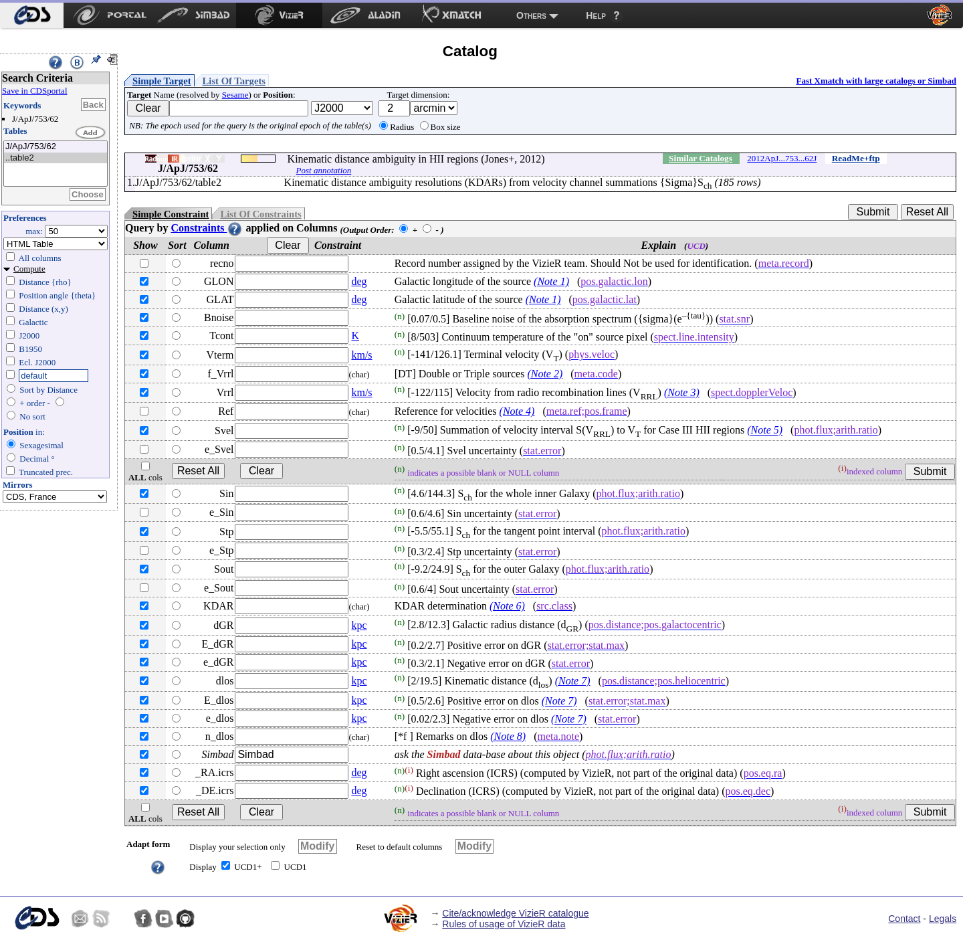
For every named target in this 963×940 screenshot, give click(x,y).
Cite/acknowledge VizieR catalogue (515, 913)
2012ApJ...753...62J (782, 158)
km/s (361, 355)
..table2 (55, 158)
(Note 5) (764, 430)
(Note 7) (573, 680)
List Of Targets (234, 81)
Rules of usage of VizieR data (503, 924)
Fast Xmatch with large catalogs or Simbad (876, 81)
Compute (29, 269)
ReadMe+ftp (856, 158)
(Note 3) (682, 392)
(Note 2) (544, 373)
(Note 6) (507, 606)
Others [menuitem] (531, 15)
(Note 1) (551, 281)
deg (358, 281)
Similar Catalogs (700, 158)
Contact (904, 918)
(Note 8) (508, 736)
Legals (942, 918)
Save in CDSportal (35, 91)
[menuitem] (32, 15)
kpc (358, 625)
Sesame (235, 95)
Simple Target (161, 81)
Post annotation (324, 170)
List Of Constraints (260, 214)
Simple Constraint (170, 214)
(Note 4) (517, 411)
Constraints (207, 227)
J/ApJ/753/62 (55, 147)
